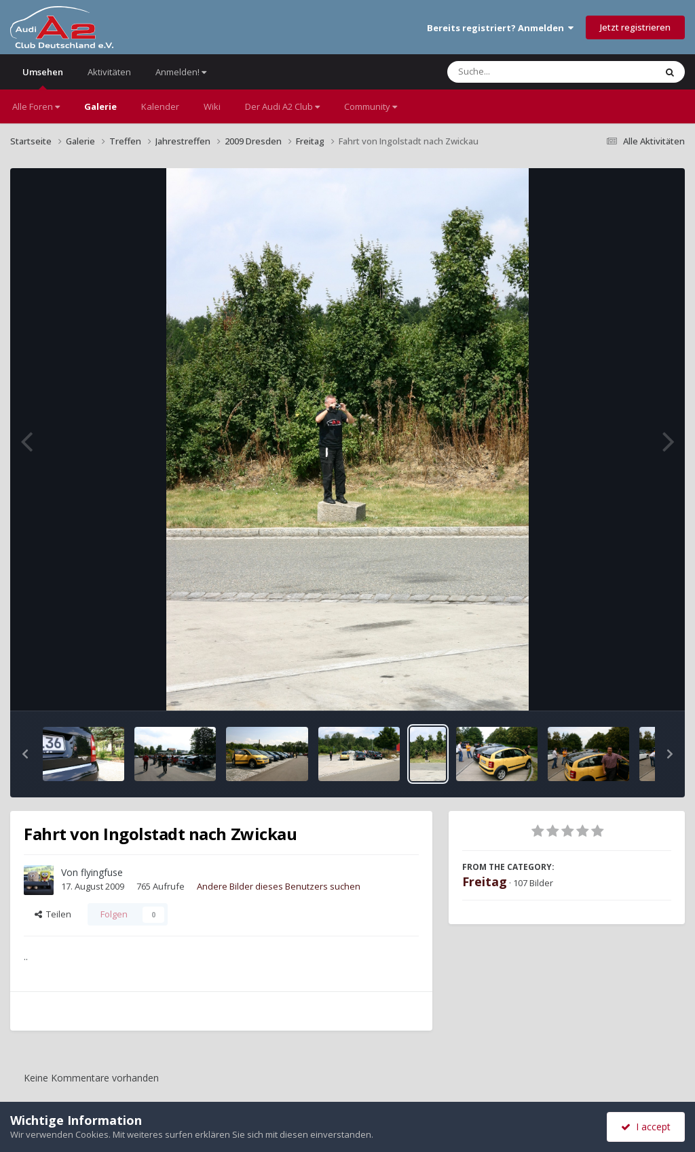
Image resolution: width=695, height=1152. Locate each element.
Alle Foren (36, 106)
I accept (646, 1126)
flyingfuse (102, 872)
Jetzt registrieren (635, 27)
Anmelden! (180, 72)
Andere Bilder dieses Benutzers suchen (278, 886)
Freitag (484, 881)
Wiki (212, 106)
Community (370, 106)
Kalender (160, 106)
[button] (25, 754)
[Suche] (523, 72)
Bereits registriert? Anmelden (500, 28)
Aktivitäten (109, 72)
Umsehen (42, 78)
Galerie (100, 106)
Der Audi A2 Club (282, 106)
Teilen (53, 914)
